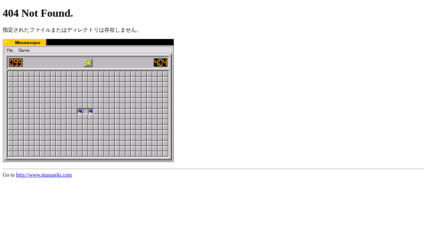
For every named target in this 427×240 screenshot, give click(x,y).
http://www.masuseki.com (44, 175)
